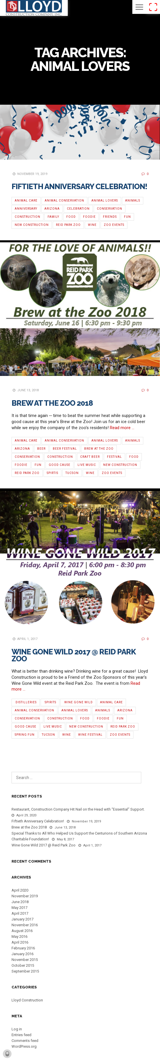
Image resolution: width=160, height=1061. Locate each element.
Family (53, 216)
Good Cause (59, 464)
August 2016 (22, 931)
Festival (114, 456)
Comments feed (25, 1040)
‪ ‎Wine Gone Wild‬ (78, 702)
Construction (27, 216)
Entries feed (21, 1035)
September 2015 (25, 971)
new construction (32, 224)
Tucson (72, 473)
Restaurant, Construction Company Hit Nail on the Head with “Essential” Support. (78, 809)
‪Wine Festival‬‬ (90, 734)
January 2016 (22, 954)
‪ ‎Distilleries (26, 702)
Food (71, 216)
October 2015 (23, 965)
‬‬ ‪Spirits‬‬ (50, 702)
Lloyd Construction (27, 1000)
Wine (92, 224)
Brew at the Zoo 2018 (52, 403)
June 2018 (20, 902)
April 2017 (20, 913)
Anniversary (26, 208)
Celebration (78, 208)
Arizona (52, 208)
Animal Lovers (104, 200)
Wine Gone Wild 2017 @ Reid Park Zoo (74, 655)
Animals (132, 200)
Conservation (109, 208)
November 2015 (25, 959)
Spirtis (52, 473)
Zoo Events (114, 224)
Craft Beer (90, 456)
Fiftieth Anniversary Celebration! (79, 186)
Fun (127, 216)
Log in (17, 1029)
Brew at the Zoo (99, 448)
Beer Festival (65, 448)
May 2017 (19, 907)
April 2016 (20, 942)
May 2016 (19, 936)
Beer (41, 448)
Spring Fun (25, 734)
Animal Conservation (64, 200)
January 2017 (22, 919)
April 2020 (20, 890)
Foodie (89, 216)
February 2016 (23, 948)
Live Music (87, 464)
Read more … (122, 427)
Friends (110, 216)
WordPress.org (24, 1046)
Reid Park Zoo (68, 224)
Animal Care (26, 200)
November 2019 (25, 896)
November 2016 (25, 925)
